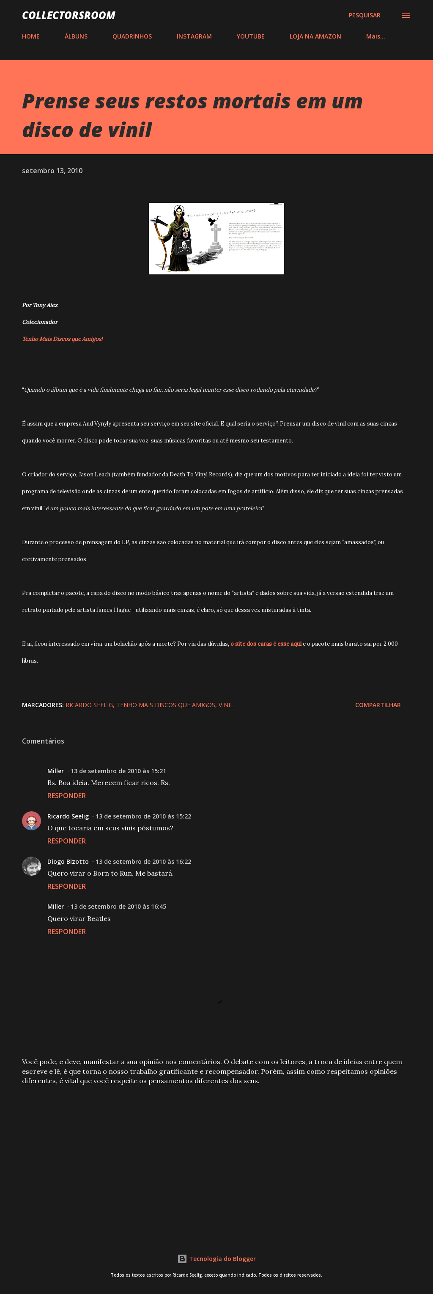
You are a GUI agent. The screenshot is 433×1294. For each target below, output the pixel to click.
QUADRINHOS (132, 36)
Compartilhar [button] (378, 705)
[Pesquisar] (365, 15)
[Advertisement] (216, 1158)
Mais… (375, 36)
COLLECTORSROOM (68, 15)
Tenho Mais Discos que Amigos (165, 705)
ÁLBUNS (76, 36)
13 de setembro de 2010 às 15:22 (143, 816)
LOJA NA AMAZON (315, 36)
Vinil (226, 705)
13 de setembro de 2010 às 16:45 (118, 906)
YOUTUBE (251, 36)
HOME (31, 36)
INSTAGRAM (194, 36)
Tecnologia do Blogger (216, 1259)
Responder (66, 795)
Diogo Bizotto (68, 861)
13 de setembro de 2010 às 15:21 (118, 771)
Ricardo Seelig (89, 705)
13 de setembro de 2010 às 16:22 (143, 861)
